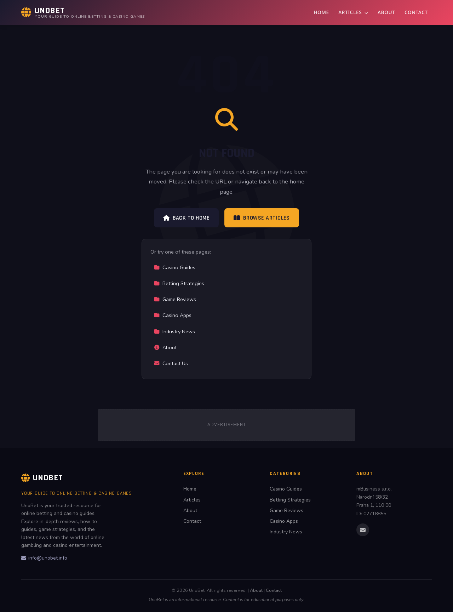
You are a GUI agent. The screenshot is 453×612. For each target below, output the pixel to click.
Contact (416, 12)
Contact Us (171, 363)
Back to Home (186, 218)
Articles (353, 12)
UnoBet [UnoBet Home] (42, 477)
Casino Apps (172, 315)
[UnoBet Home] (83, 12)
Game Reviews (175, 299)
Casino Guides (174, 267)
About (386, 12)
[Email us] (362, 529)
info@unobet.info (44, 558)
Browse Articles (262, 218)
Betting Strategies (179, 283)
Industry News (174, 331)
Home (321, 12)
